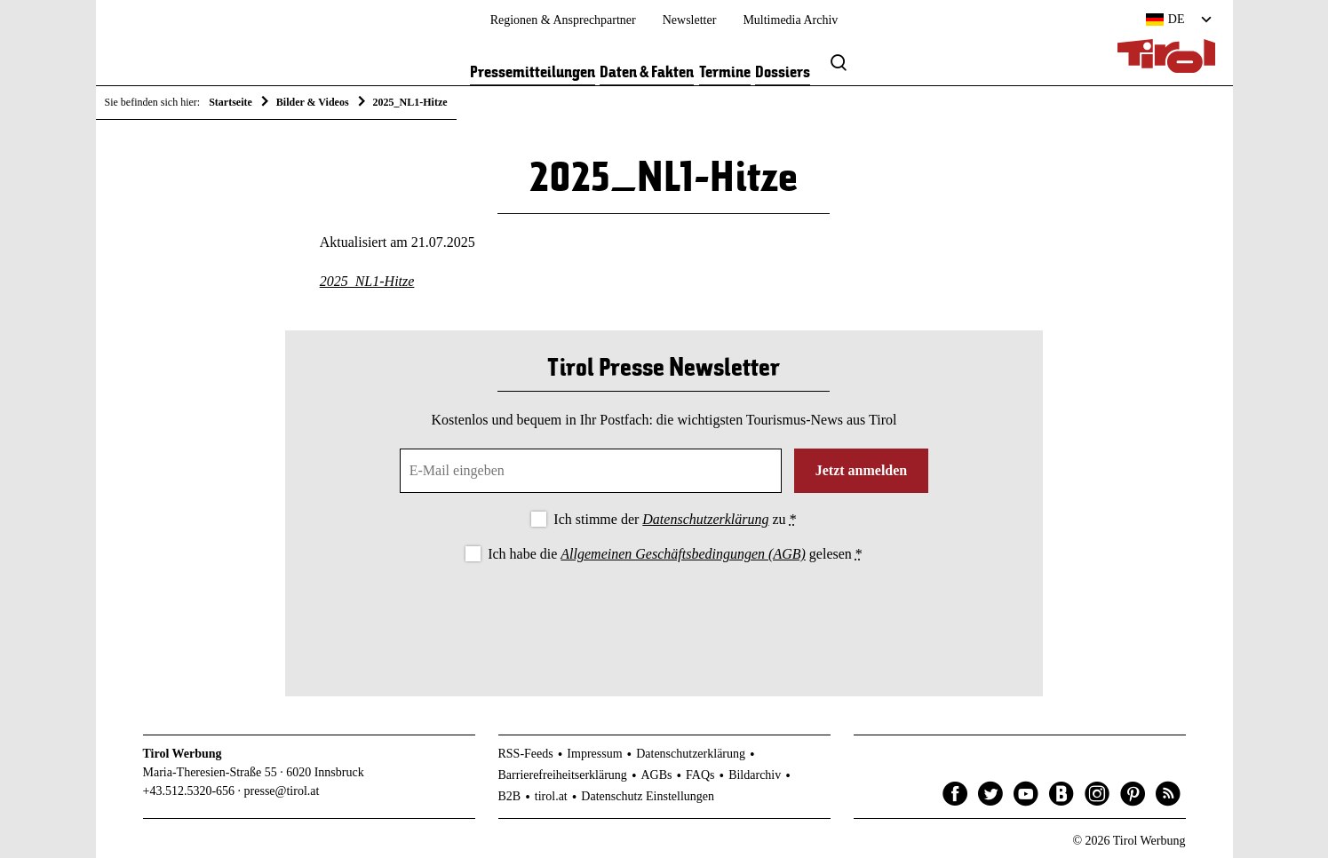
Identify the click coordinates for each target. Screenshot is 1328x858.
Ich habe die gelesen (675, 553)
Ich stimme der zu (674, 519)
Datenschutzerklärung (705, 519)
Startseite (230, 102)
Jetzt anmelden (861, 470)
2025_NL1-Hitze (367, 281)
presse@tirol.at (282, 791)
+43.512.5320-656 (189, 791)
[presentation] (664, 614)
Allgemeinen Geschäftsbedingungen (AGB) (683, 553)
